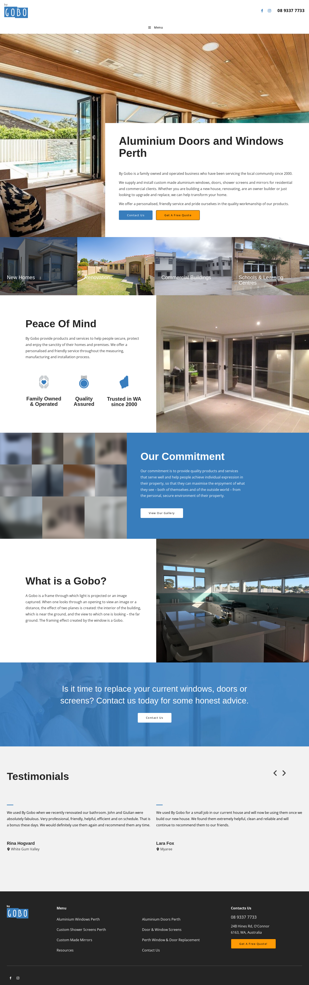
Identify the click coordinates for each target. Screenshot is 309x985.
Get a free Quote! (245, 942)
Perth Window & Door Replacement (171, 940)
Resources (65, 950)
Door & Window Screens (162, 929)
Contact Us (127, 213)
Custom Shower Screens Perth (81, 929)
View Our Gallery (154, 511)
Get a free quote (169, 213)
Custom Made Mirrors (74, 940)
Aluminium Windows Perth (78, 919)
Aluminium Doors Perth (161, 919)
